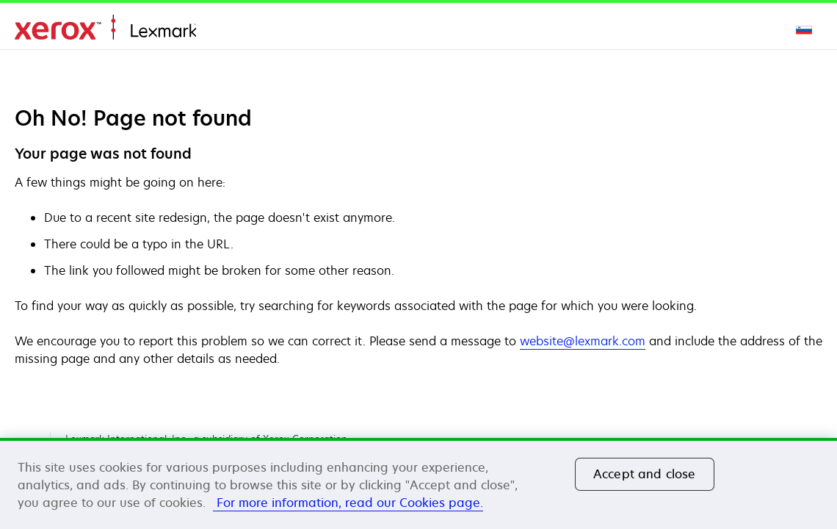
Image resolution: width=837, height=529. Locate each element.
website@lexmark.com (582, 341)
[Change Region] (804, 29)
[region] (418, 483)
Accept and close (644, 474)
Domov (105, 27)
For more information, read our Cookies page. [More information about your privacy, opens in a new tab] (348, 502)
